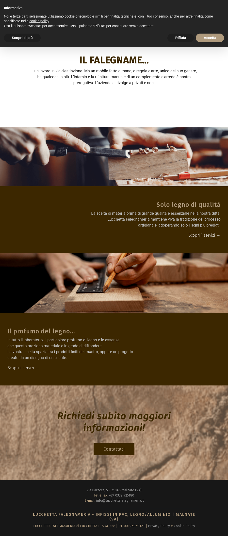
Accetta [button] (210, 38)
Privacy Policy (159, 526)
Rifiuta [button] (180, 38)
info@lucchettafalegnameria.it (120, 500)
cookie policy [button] (39, 21)
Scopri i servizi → (204, 235)
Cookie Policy (184, 526)
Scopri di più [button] (22, 38)
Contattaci (114, 449)
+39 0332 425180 (121, 495)
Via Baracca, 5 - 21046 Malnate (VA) (114, 490)
